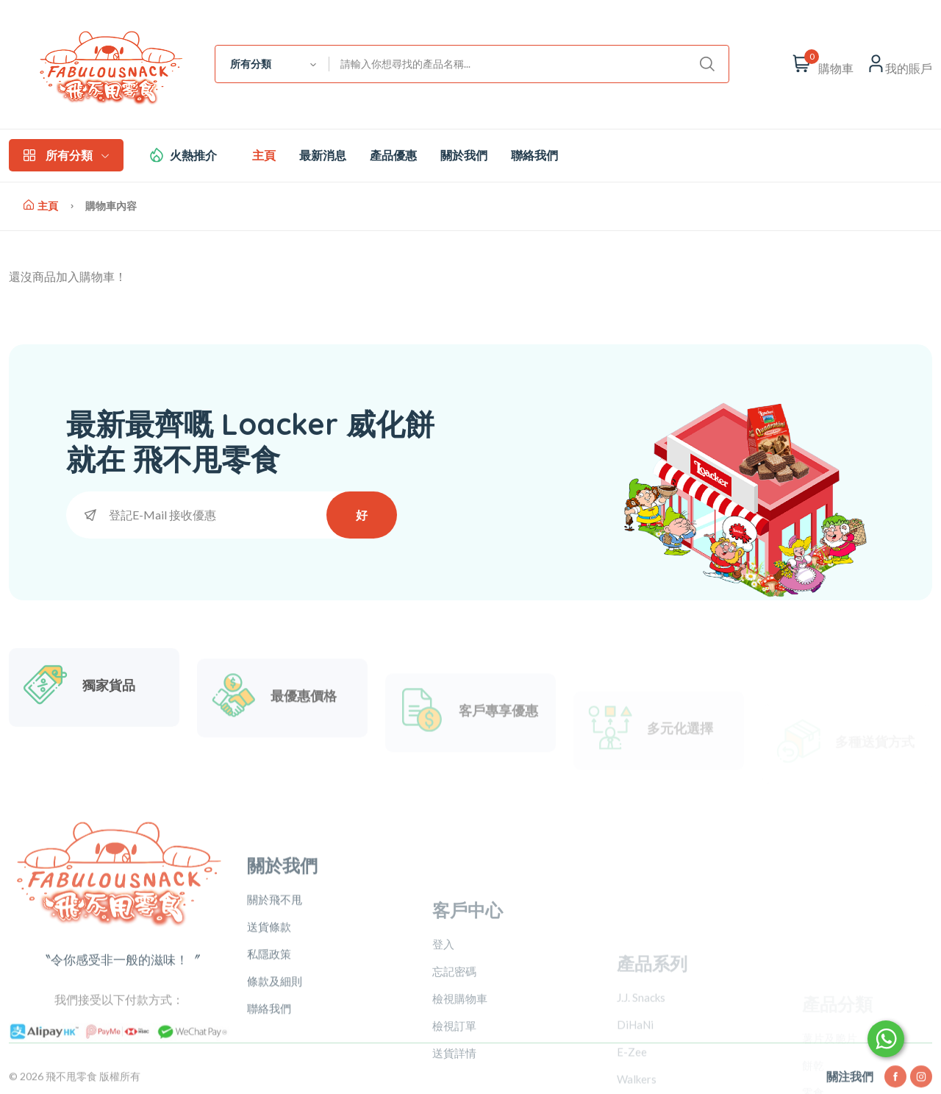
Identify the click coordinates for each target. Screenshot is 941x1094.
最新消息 (322, 155)
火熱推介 (193, 155)
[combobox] (272, 64)
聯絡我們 (534, 155)
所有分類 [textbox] (250, 64)
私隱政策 (269, 1033)
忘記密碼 (454, 1054)
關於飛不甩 (274, 979)
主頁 (264, 155)
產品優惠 (393, 155)
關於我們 (463, 155)
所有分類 (66, 155)
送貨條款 (269, 1006)
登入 (443, 1027)
